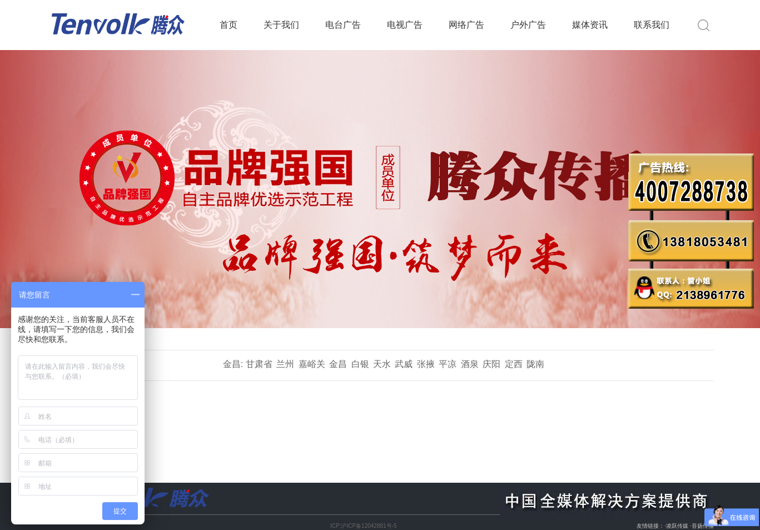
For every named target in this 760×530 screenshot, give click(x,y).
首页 (228, 24)
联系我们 (651, 24)
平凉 (447, 364)
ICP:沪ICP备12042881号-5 (363, 526)
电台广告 (343, 24)
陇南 (535, 364)
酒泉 (470, 364)
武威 (404, 364)
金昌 (338, 364)
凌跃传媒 (677, 526)
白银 (360, 364)
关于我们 (281, 24)
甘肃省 (259, 364)
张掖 (426, 364)
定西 (514, 364)
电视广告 (405, 24)
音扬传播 (703, 526)
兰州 (285, 364)
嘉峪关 (312, 364)
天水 (382, 364)
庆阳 (491, 364)
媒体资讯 (590, 24)
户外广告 (528, 24)
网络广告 (466, 24)
